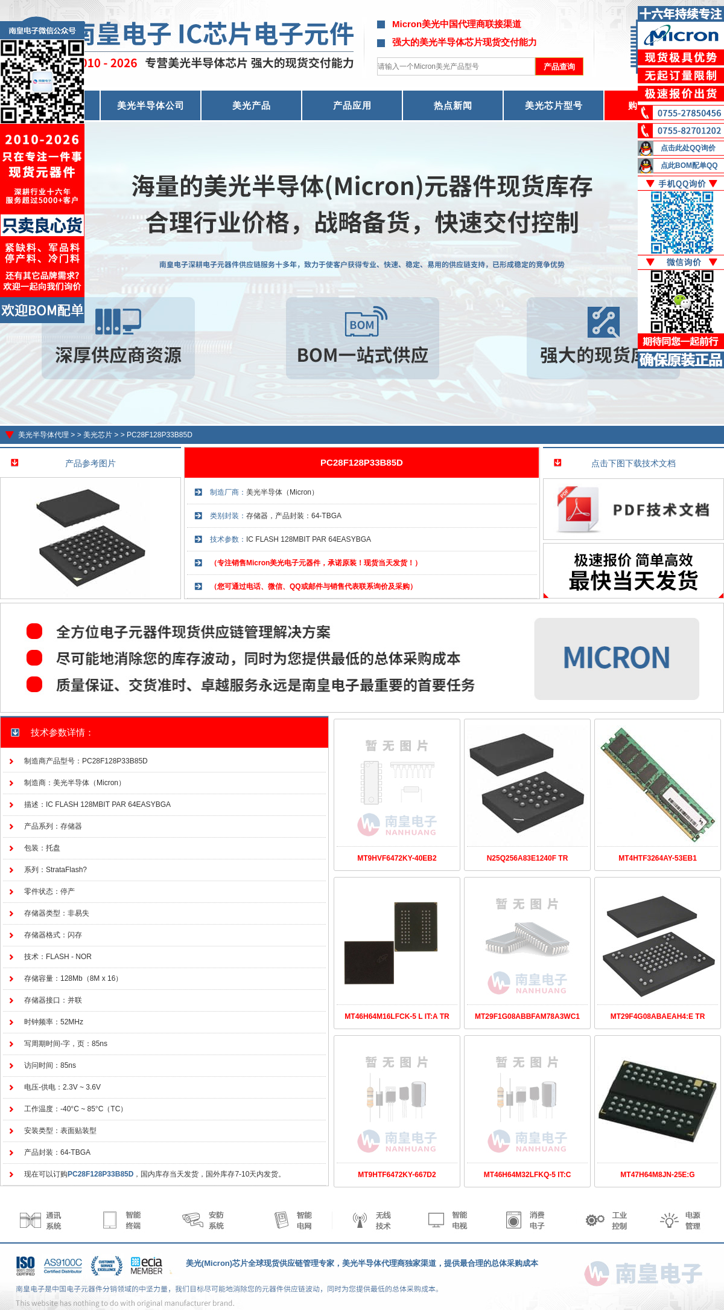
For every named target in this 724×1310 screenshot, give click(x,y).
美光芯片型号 (554, 105)
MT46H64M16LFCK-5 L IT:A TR (397, 1016)
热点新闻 (453, 105)
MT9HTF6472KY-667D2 (397, 1174)
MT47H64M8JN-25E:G (657, 1174)
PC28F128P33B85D (159, 435)
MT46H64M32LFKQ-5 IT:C (527, 1174)
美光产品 (251, 105)
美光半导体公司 (151, 105)
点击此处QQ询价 (688, 148)
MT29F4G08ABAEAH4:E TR (658, 1016)
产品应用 (352, 105)
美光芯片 (97, 435)
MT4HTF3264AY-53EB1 (657, 858)
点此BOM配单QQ (689, 165)
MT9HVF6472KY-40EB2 (396, 858)
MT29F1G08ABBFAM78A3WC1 (527, 1016)
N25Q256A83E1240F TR (527, 858)
